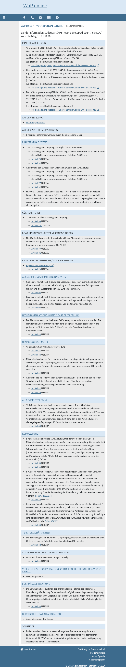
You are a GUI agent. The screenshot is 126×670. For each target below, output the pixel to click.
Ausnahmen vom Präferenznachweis (44, 276)
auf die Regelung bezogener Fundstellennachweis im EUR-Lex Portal (63, 65)
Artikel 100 (36, 225)
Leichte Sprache (98, 656)
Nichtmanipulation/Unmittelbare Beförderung (50, 315)
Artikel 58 (36, 606)
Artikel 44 (36, 354)
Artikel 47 (36, 373)
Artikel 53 (36, 463)
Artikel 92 (36, 163)
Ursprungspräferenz (35, 122)
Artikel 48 (36, 426)
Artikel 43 (36, 334)
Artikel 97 (36, 292)
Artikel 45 (36, 392)
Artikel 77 (36, 183)
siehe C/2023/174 (43, 495)
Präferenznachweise (34, 142)
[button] (4, 17)
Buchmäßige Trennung (36, 583)
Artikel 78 (36, 159)
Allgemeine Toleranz (35, 400)
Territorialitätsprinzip (36, 532)
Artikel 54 (36, 467)
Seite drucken (28, 649)
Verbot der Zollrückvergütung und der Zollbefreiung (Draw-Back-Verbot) (62, 570)
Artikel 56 (36, 499)
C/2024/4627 (51, 521)
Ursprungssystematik (35, 342)
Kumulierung (30, 433)
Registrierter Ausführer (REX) (40, 265)
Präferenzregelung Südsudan (49, 25)
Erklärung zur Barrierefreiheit (91, 649)
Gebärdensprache (97, 659)
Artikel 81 (36, 252)
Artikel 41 (36, 350)
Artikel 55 (36, 524)
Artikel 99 (36, 221)
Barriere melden (97, 652)
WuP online (35, 5)
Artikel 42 (36, 544)
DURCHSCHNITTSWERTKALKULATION (41, 614)
